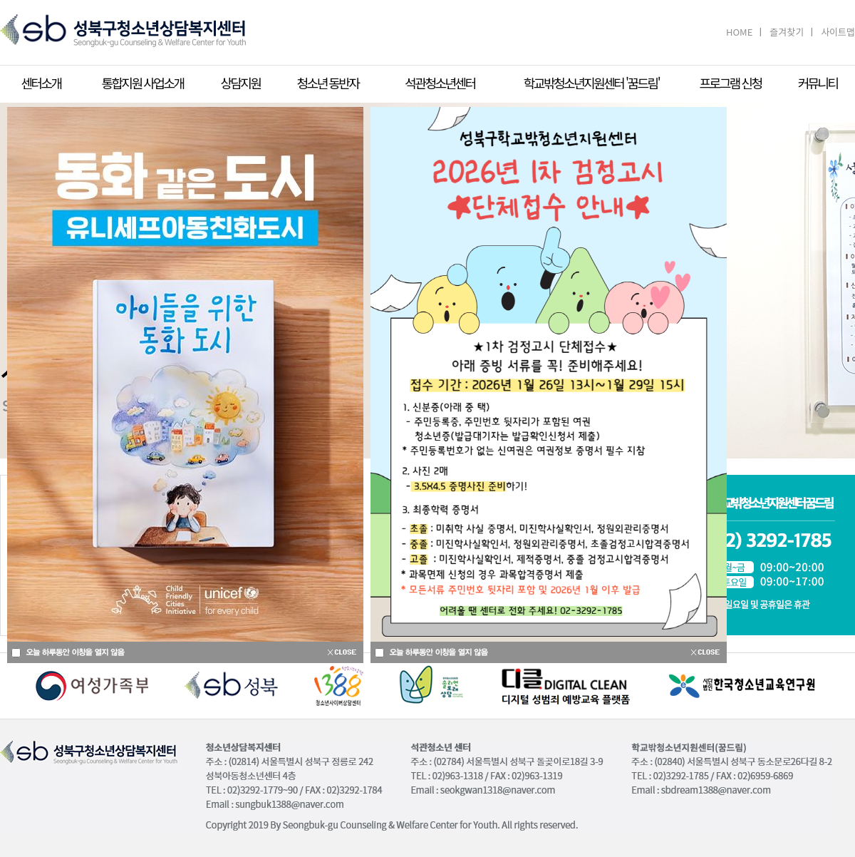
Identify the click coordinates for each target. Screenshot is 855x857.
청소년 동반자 (328, 82)
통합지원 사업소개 (142, 82)
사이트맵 (838, 32)
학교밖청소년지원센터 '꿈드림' (591, 82)
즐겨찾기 (787, 32)
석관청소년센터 (440, 82)
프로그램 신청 (731, 82)
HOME (739, 32)
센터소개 (41, 82)
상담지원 (240, 82)
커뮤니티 (817, 82)
